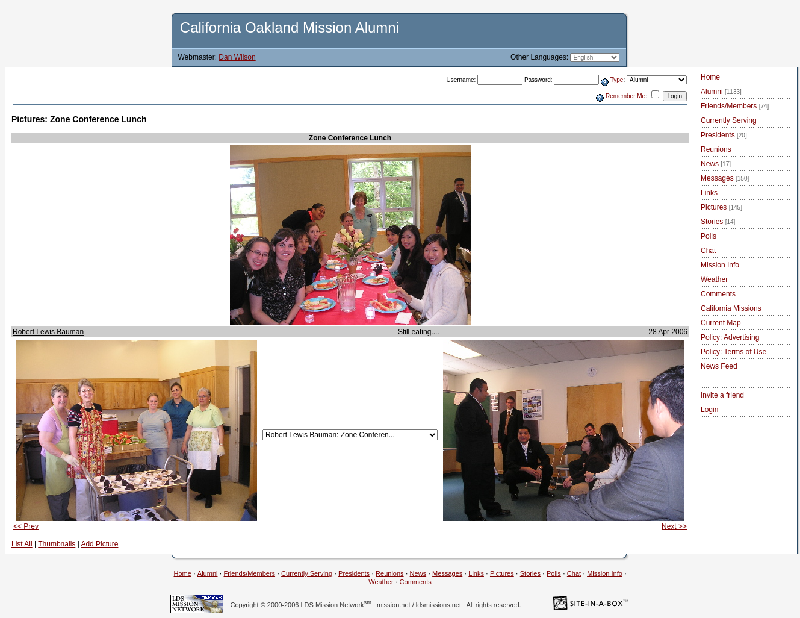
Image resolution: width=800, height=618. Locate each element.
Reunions (716, 149)
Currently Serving (729, 120)
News (716, 164)
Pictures (721, 207)
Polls (708, 236)
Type (617, 79)
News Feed (719, 366)
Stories (718, 221)
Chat (708, 250)
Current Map (721, 323)
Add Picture (99, 544)
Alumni (721, 91)
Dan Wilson (237, 57)
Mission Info (720, 265)
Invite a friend (722, 395)
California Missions (731, 308)
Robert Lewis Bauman (48, 332)
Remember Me (625, 96)
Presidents (724, 135)
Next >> (674, 526)
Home (710, 77)
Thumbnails (56, 544)
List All (22, 544)
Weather (714, 279)
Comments (718, 294)
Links (709, 193)
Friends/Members (735, 106)
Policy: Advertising (730, 337)
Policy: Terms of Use (733, 352)
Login (709, 409)
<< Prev (26, 526)
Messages (725, 178)
